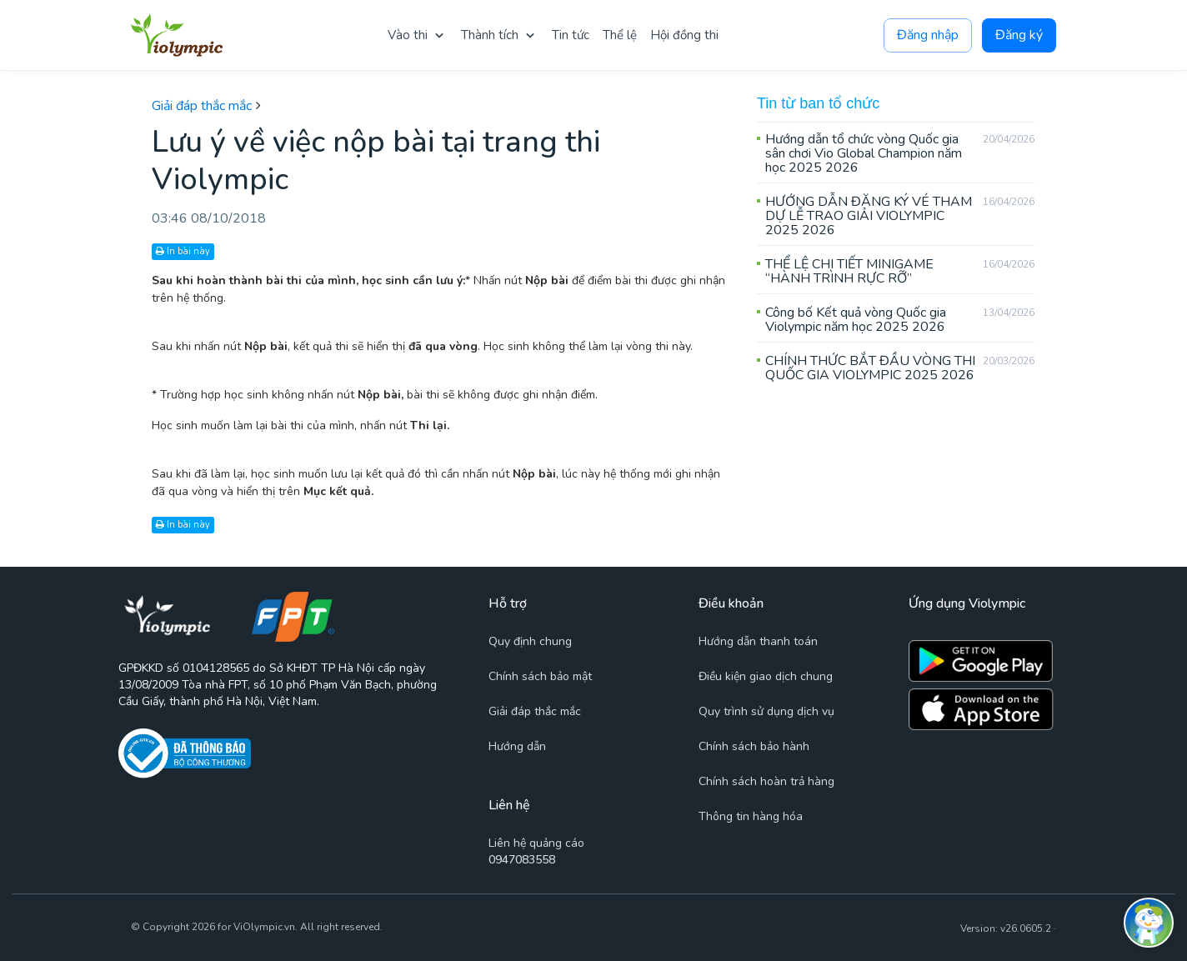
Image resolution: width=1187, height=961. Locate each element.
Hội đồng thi (684, 35)
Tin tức (570, 35)
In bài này (183, 251)
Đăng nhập (927, 35)
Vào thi (408, 35)
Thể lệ (620, 35)
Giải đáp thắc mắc (202, 106)
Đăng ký (1019, 35)
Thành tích (489, 35)
